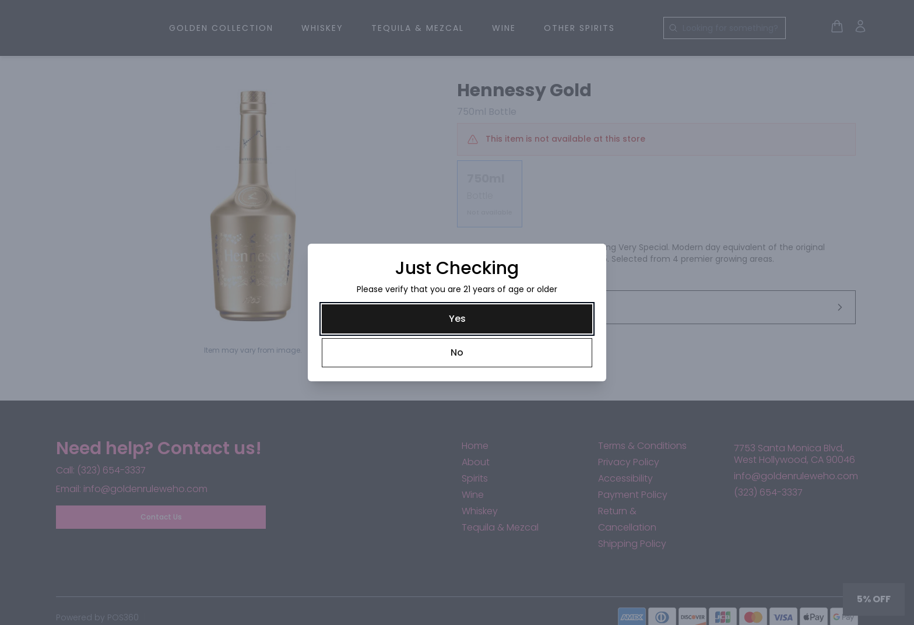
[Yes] (457, 318)
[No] (457, 352)
